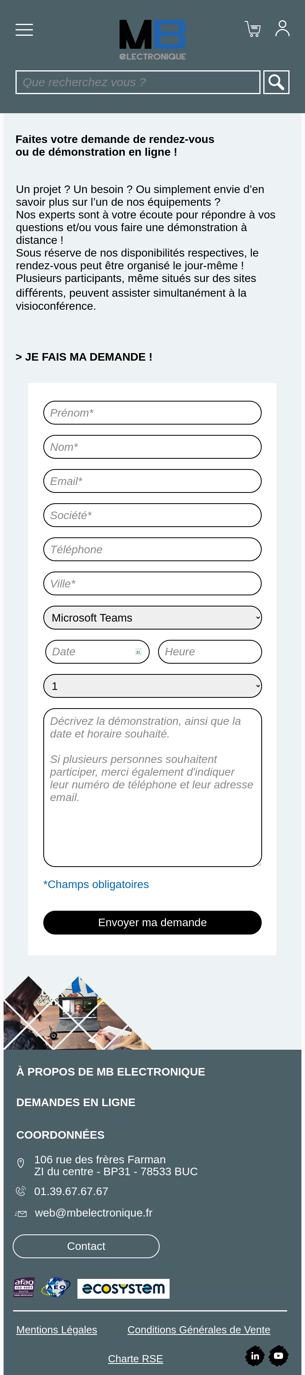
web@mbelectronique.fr (93, 1213)
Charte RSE (135, 1359)
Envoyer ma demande (152, 922)
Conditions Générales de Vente (198, 1330)
